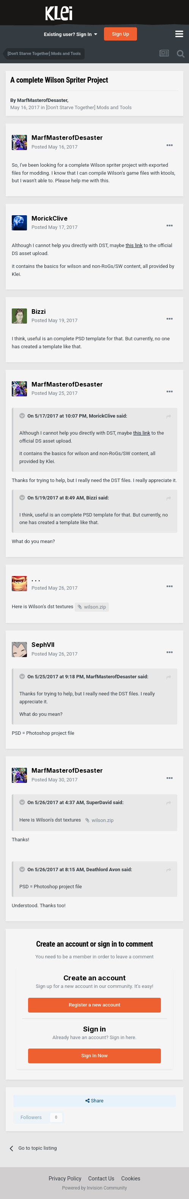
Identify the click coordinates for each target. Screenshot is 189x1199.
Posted (54, 147)
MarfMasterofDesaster (111, 676)
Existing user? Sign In (70, 34)
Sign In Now (94, 1055)
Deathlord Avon (103, 869)
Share (94, 1101)
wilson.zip (95, 607)
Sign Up (120, 34)
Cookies (130, 1179)
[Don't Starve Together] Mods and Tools (89, 107)
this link (134, 245)
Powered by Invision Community (94, 1188)
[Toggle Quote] (22, 416)
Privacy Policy (65, 1179)
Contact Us (101, 1179)
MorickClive (102, 416)
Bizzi (91, 498)
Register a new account (94, 1005)
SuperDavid (99, 802)
